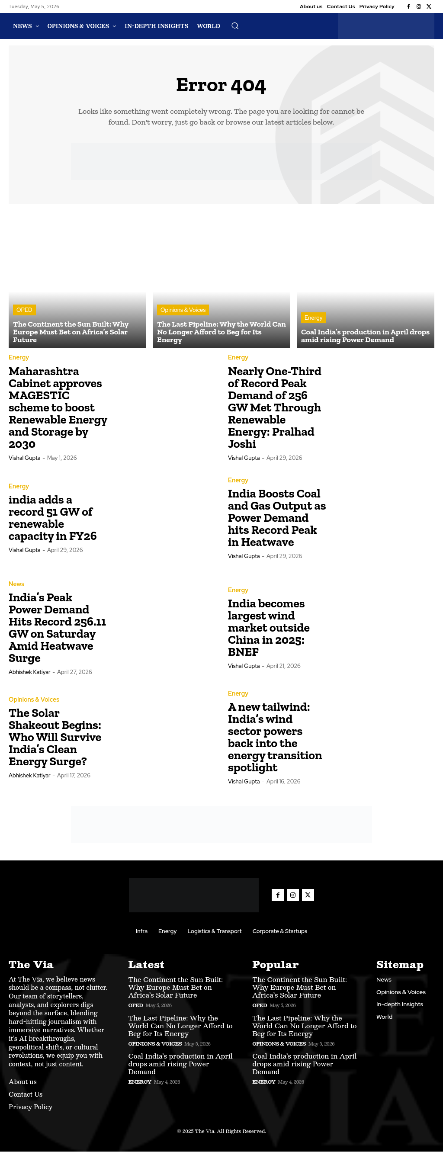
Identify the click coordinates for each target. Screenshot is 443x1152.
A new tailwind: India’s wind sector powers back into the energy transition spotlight (275, 737)
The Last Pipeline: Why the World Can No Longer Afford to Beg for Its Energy (180, 1026)
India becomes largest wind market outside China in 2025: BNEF (269, 628)
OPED (24, 310)
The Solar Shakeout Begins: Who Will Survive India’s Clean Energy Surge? (55, 737)
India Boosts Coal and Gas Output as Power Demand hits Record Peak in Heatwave (277, 518)
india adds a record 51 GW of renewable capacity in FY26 (53, 518)
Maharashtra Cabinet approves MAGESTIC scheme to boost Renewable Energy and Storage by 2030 (58, 407)
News (16, 585)
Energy (313, 318)
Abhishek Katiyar (30, 673)
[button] (235, 25)
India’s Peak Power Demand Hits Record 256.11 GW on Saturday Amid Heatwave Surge (57, 628)
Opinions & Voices (183, 310)
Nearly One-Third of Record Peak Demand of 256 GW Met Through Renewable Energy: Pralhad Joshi (274, 407)
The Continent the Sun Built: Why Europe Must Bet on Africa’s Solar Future (175, 988)
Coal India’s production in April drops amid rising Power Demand (180, 1064)
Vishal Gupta (25, 458)
